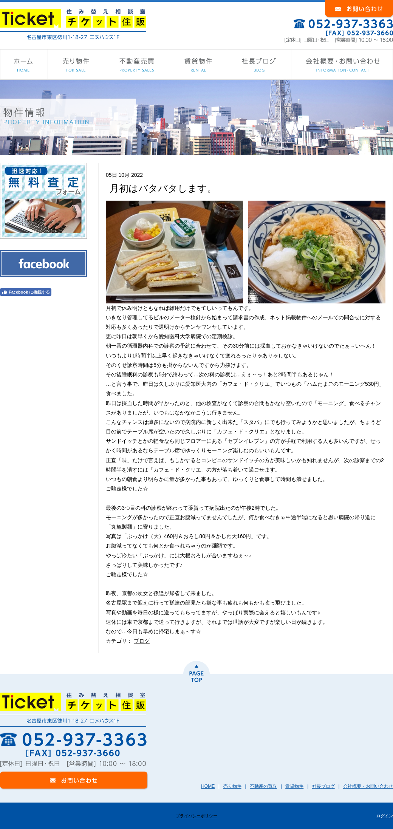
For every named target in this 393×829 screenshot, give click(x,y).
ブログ (142, 641)
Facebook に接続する (26, 292)
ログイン (384, 816)
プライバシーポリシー (196, 816)
